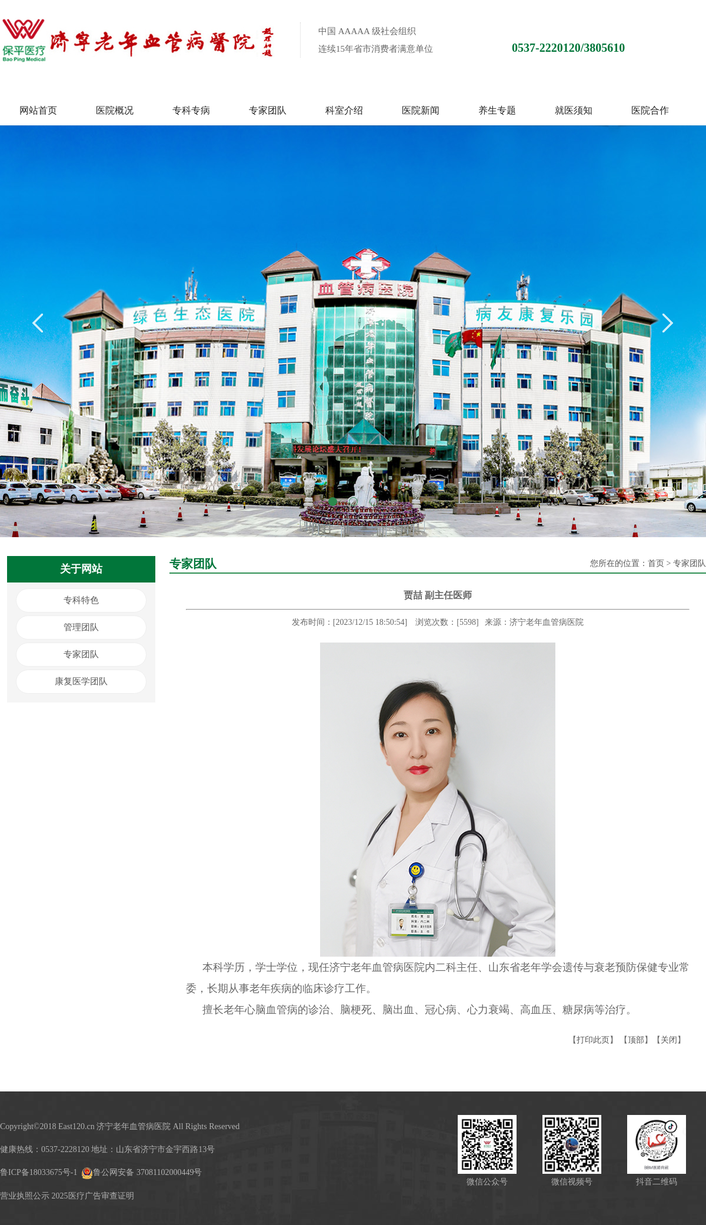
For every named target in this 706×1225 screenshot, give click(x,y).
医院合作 (650, 110)
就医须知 (573, 110)
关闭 (669, 1040)
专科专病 (191, 110)
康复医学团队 (81, 681)
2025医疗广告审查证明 (93, 1195)
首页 (656, 563)
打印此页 (593, 1040)
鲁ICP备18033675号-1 (38, 1172)
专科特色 (81, 600)
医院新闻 (420, 110)
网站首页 (38, 110)
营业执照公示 (24, 1195)
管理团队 (81, 627)
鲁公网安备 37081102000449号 (141, 1172)
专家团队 (268, 110)
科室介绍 (344, 110)
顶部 (636, 1040)
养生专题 (497, 110)
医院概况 (115, 110)
